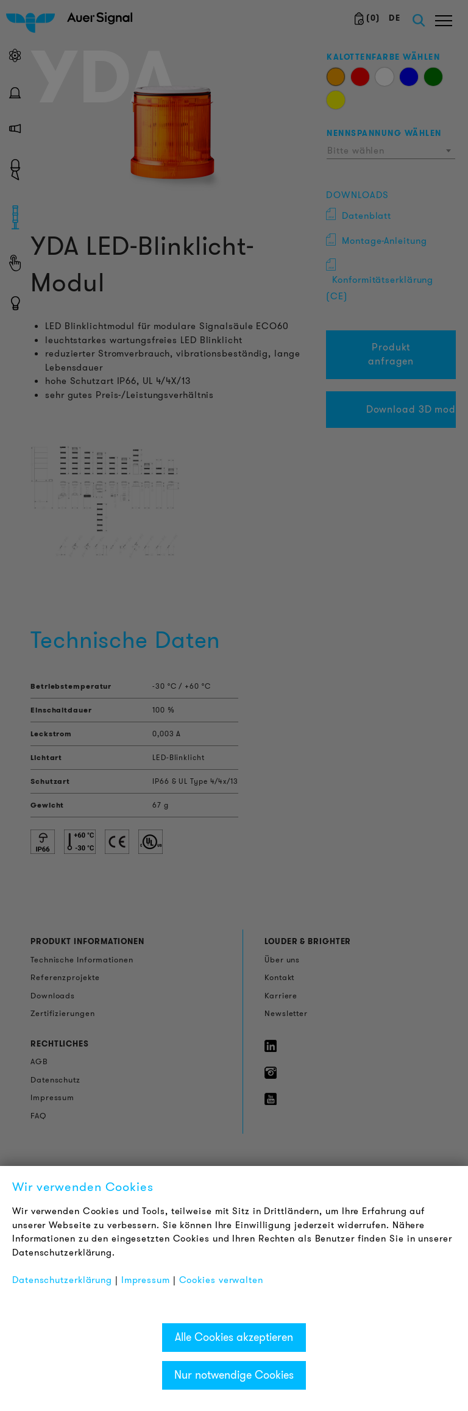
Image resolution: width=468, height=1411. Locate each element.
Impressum (145, 1280)
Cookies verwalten (221, 1280)
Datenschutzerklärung (62, 1280)
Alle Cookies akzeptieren (234, 1337)
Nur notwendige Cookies (234, 1375)
